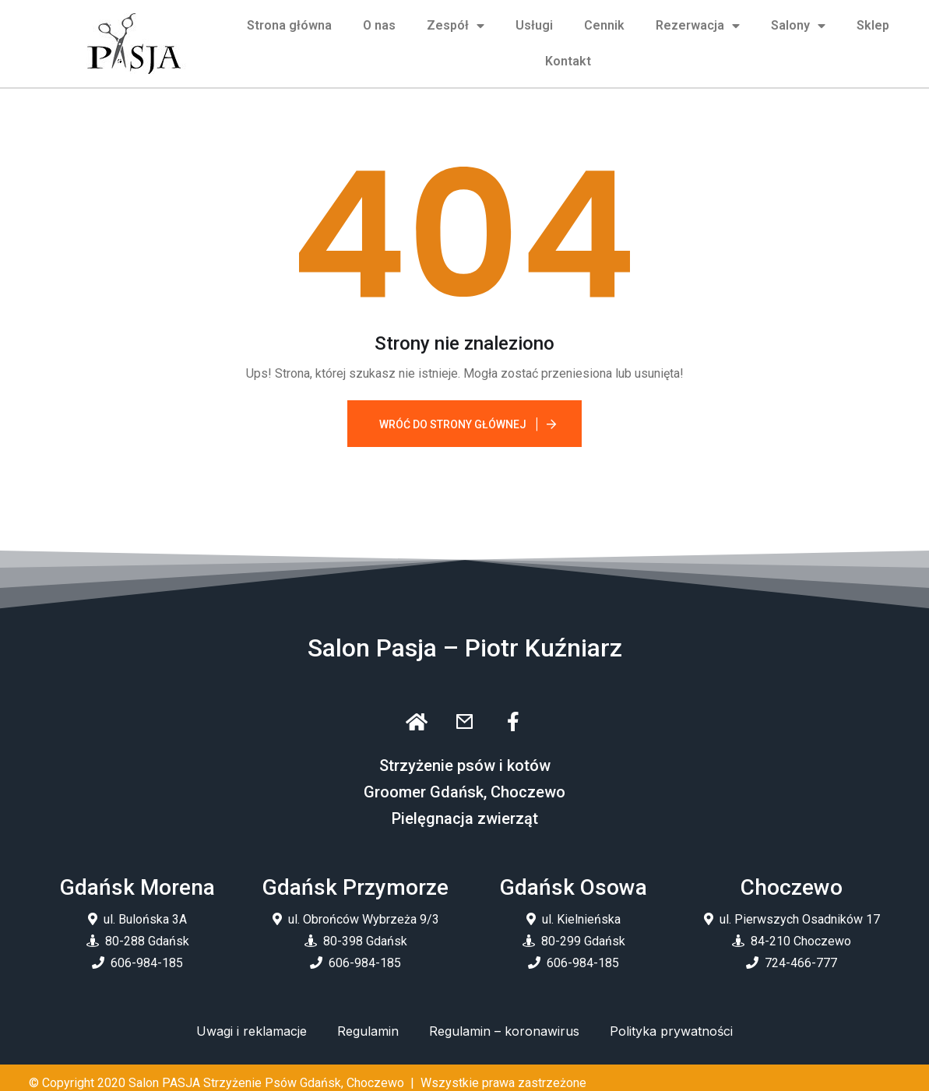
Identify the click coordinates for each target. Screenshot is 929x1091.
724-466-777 (801, 963)
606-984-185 (147, 963)
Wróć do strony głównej (452, 424)
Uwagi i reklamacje (251, 1031)
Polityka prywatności (671, 1031)
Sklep (873, 25)
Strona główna (289, 25)
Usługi (534, 25)
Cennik (604, 25)
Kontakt (568, 61)
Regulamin (368, 1031)
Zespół (455, 26)
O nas (379, 25)
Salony (798, 26)
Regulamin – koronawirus (504, 1031)
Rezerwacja (698, 26)
